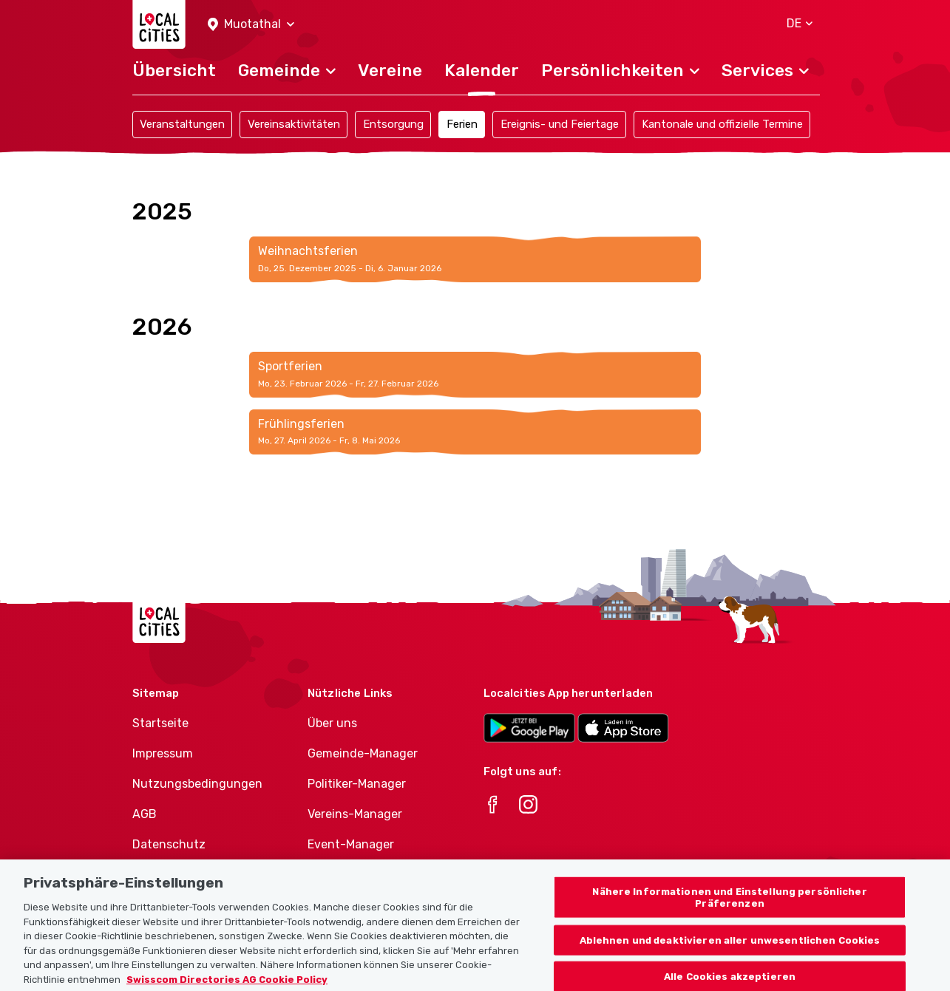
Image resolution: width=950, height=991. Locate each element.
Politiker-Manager (357, 784)
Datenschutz (169, 844)
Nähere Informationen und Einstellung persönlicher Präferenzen (729, 908)
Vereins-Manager (355, 814)
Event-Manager (351, 844)
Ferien (462, 124)
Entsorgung (393, 124)
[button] (251, 25)
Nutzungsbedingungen (197, 784)
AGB (144, 814)
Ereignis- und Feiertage (560, 124)
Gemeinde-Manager (363, 753)
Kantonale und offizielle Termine (722, 124)
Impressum (162, 753)
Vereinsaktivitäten (294, 124)
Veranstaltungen (182, 124)
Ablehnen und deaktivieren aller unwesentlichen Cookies (730, 951)
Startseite (160, 723)
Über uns (332, 723)
